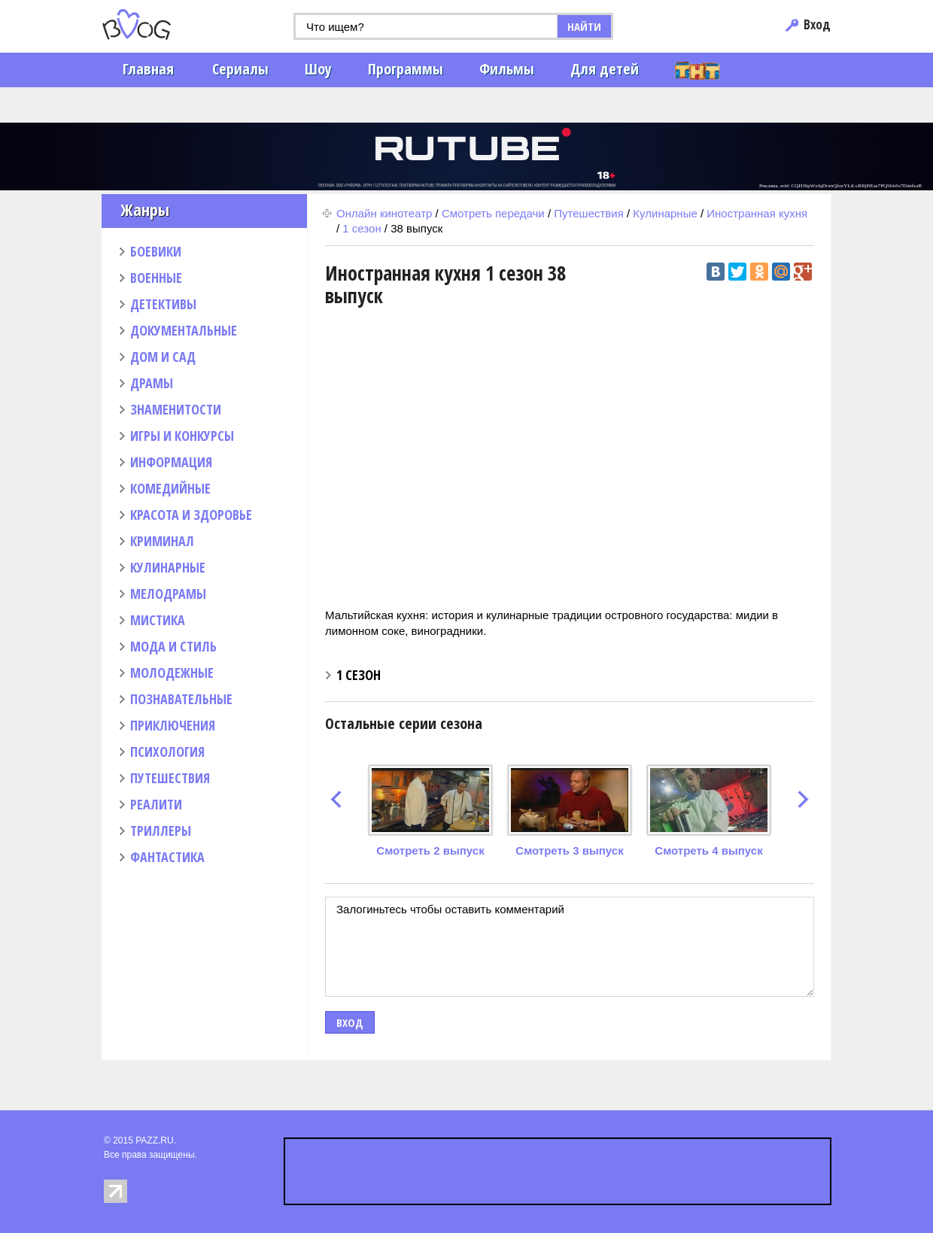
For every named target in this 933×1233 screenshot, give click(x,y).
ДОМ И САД (163, 357)
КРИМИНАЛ (162, 541)
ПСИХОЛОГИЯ (167, 752)
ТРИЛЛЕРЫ (160, 830)
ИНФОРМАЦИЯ (171, 462)
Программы (405, 69)
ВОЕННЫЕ (156, 278)
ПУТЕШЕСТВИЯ (170, 778)
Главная (148, 69)
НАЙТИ (584, 26)
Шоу (318, 69)
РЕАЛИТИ (156, 804)
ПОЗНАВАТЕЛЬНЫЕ (181, 699)
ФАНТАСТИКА (167, 857)
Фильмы (506, 69)
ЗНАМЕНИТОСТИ (175, 409)
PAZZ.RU (154, 1140)
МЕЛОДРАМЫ (168, 594)
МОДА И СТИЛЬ (173, 646)
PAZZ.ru (159, 24)
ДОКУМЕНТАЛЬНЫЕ (183, 330)
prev (336, 799)
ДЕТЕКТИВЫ (163, 304)
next (803, 799)
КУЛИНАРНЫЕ (167, 567)
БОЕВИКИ (155, 251)
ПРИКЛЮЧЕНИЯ (172, 725)
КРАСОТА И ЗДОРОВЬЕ (191, 515)
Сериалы (240, 69)
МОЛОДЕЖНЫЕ (172, 673)
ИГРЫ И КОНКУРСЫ (182, 436)
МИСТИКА (157, 620)
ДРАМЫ (151, 383)
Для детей (604, 69)
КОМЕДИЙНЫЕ (170, 488)
